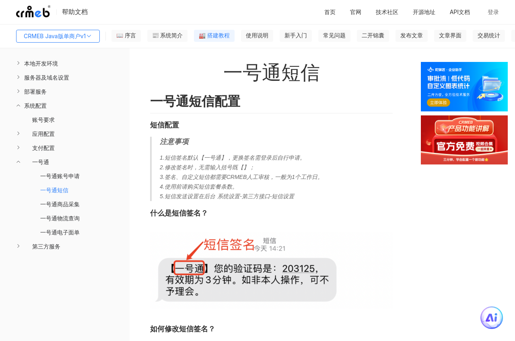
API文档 (460, 11)
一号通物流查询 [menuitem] (60, 218)
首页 (330, 11)
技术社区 (387, 11)
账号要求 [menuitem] (43, 119)
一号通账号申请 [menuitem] (60, 176)
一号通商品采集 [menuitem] (60, 204)
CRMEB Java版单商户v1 (58, 36)
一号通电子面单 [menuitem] (60, 232)
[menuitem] (65, 63)
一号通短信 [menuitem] (54, 190)
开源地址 (424, 11)
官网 (355, 11)
